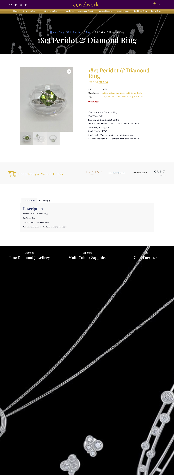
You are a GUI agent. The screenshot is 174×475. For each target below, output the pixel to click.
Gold (118, 96)
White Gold (139, 96)
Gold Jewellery (31, 11)
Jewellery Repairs (86, 11)
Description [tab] (29, 200)
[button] (69, 71)
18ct (103, 96)
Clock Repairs (123, 11)
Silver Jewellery (53, 11)
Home (16, 11)
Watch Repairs (105, 11)
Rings (88, 32)
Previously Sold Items (126, 93)
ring (131, 96)
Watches (70, 11)
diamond (110, 96)
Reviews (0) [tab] (44, 200)
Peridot (124, 96)
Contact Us (156, 11)
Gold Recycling (140, 11)
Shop (61, 32)
